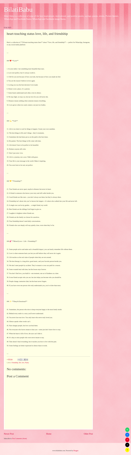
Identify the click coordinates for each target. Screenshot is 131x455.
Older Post (88, 434)
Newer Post (9, 434)
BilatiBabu (18, 9)
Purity (27, 362)
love (23, 362)
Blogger (75, 450)
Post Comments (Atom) (19, 438)
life (20, 362)
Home (48, 434)
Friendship (15, 362)
